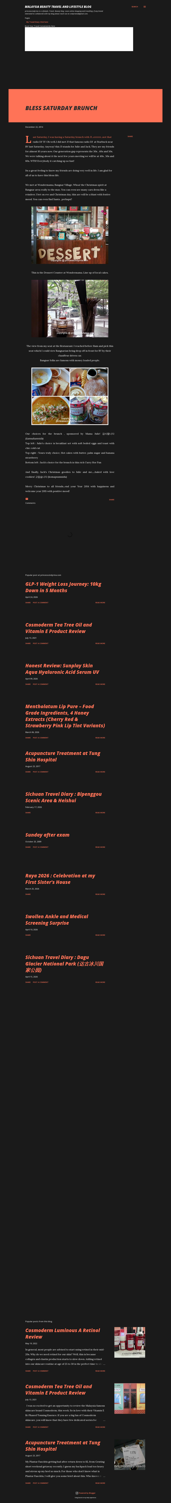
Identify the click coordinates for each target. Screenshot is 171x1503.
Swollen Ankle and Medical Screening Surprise (56, 919)
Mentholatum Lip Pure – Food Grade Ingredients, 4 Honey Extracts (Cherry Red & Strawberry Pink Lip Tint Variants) (65, 716)
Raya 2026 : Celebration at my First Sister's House (60, 878)
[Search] (135, 6)
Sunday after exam (47, 834)
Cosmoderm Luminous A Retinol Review (62, 1333)
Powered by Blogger (85, 1493)
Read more (100, 602)
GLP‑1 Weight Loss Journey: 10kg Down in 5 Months (63, 587)
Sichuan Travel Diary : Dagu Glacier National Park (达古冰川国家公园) (64, 963)
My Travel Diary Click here (37, 22)
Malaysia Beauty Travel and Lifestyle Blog (58, 7)
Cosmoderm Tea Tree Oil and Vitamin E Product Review (58, 627)
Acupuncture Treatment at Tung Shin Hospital (62, 756)
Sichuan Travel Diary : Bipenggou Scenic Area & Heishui (63, 797)
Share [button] (130, 136)
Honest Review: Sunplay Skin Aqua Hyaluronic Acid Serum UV (62, 668)
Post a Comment (40, 602)
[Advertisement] (81, 72)
